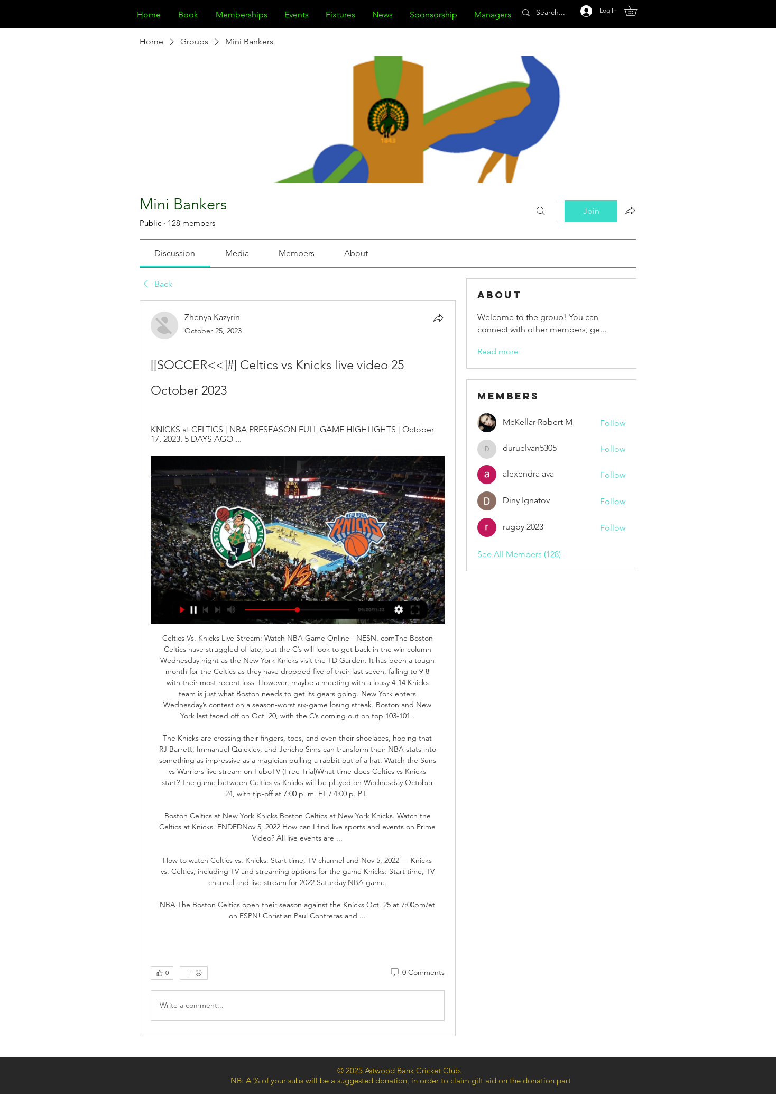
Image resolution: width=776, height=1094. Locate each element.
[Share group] (630, 210)
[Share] (438, 318)
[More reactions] (194, 973)
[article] (298, 668)
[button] (635, 10)
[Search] (540, 211)
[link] (174, 253)
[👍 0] (162, 973)
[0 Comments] (417, 973)
